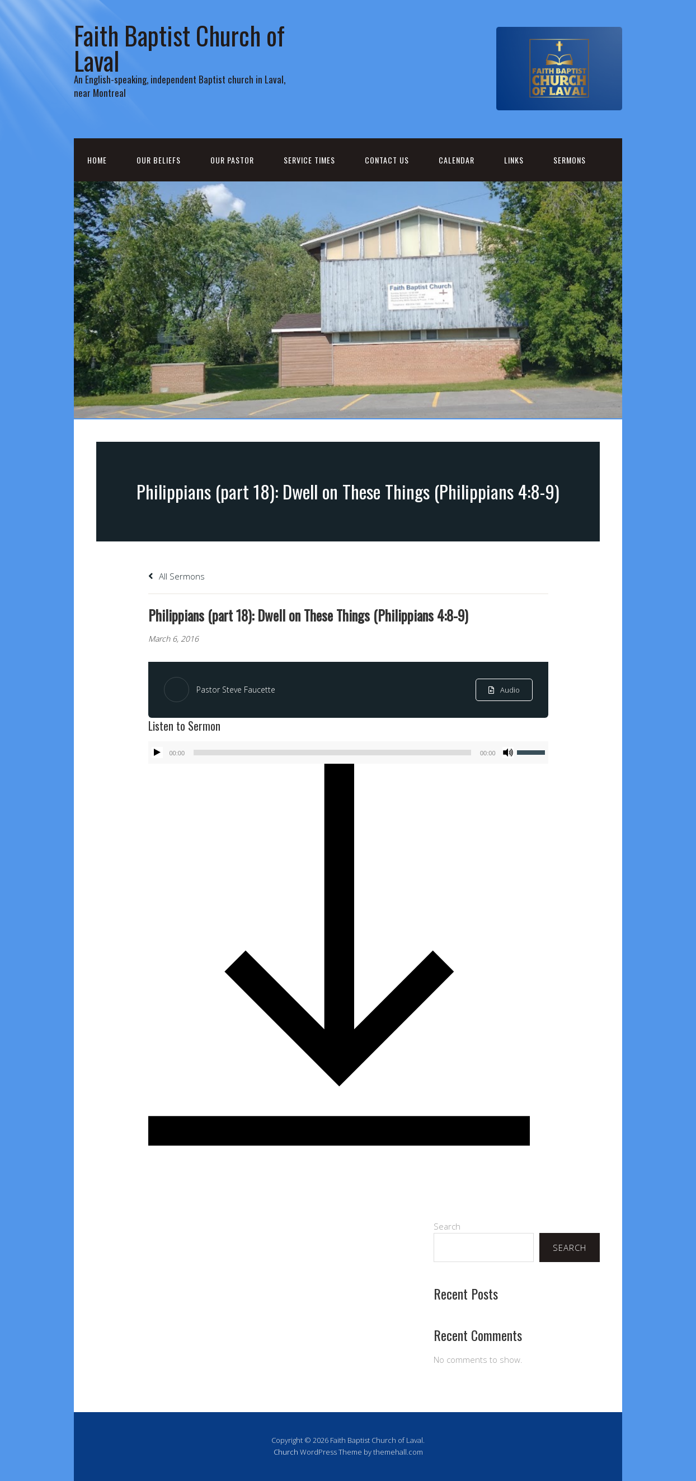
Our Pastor (232, 160)
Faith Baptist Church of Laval (179, 47)
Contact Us (387, 160)
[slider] (332, 752)
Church (286, 1452)
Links (514, 160)
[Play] (157, 752)
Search (447, 1226)
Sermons (569, 160)
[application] (348, 752)
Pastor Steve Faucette (235, 689)
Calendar (456, 160)
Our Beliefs (159, 160)
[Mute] (508, 752)
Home (97, 160)
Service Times (309, 160)
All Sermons (176, 576)
